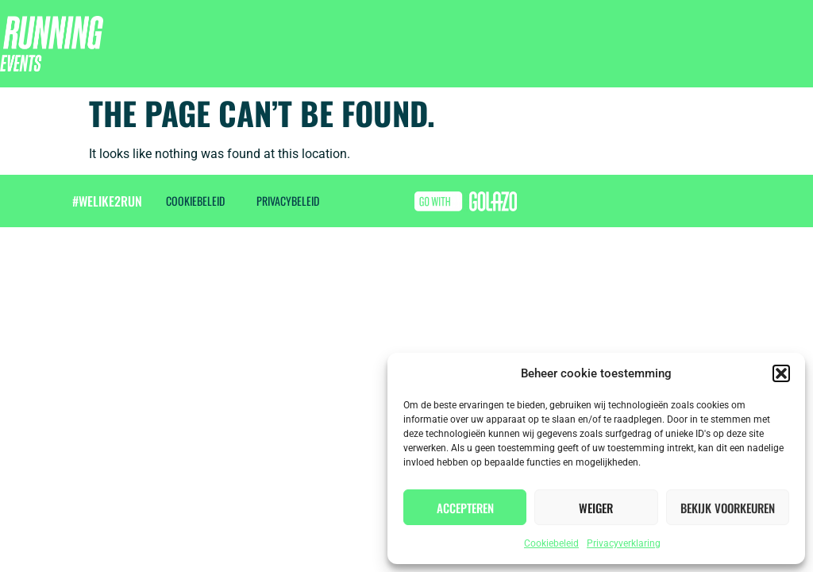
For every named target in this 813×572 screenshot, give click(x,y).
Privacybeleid (287, 200)
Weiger (596, 507)
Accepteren (465, 507)
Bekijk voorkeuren (727, 507)
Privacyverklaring (624, 543)
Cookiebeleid (551, 543)
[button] (781, 373)
